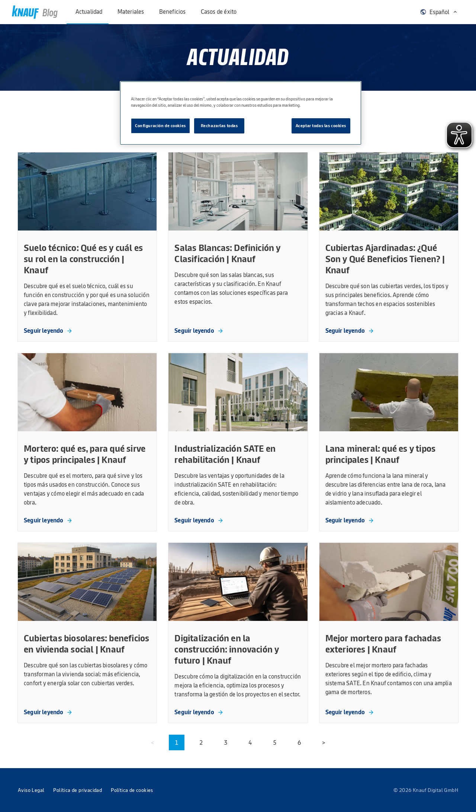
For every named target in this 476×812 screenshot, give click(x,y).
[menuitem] (91, 12)
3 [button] (226, 742)
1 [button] (176, 742)
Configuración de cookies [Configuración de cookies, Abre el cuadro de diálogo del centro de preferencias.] (160, 125)
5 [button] (275, 742)
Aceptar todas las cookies (321, 125)
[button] (439, 12)
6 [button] (299, 742)
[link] (35, 12)
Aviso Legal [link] (31, 790)
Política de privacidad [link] (77, 790)
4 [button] (250, 742)
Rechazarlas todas (219, 125)
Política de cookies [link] (132, 790)
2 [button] (201, 742)
